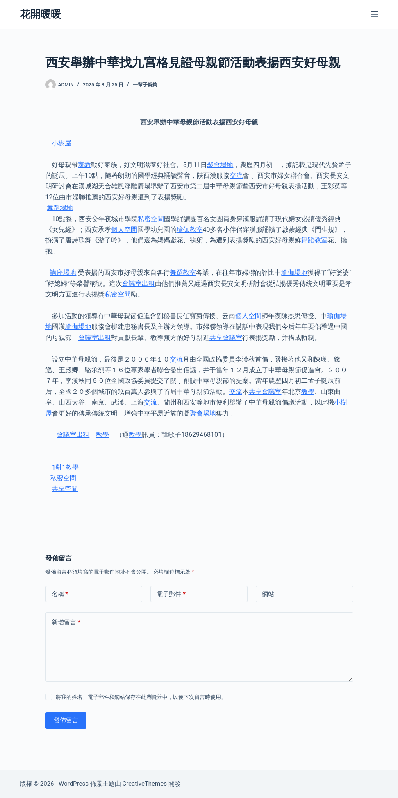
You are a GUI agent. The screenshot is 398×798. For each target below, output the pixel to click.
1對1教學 (65, 467)
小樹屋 (61, 143)
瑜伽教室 (190, 229)
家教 (84, 165)
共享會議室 (225, 337)
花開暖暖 (40, 14)
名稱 (60, 594)
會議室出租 (138, 283)
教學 (307, 392)
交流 (236, 175)
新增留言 (66, 622)
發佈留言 (66, 720)
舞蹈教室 (314, 240)
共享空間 (65, 489)
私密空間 (151, 219)
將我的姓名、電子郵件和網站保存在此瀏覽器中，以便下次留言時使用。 (141, 697)
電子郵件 (171, 594)
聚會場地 (220, 165)
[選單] (374, 14)
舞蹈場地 (60, 208)
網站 (268, 594)
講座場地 (63, 272)
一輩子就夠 (145, 85)
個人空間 (124, 229)
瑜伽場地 (294, 272)
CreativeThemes (144, 783)
